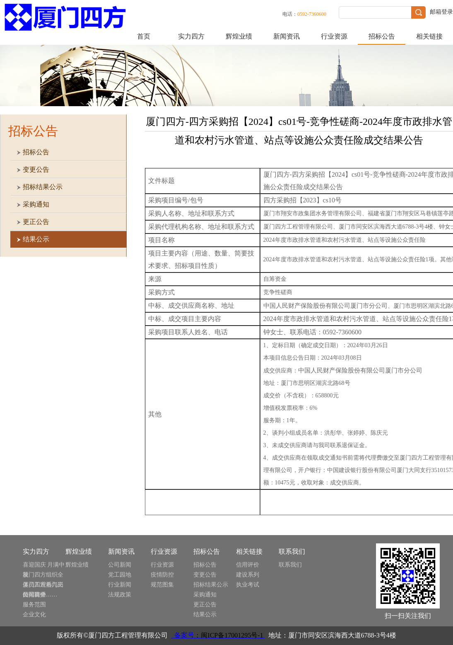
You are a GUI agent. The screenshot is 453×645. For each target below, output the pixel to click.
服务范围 (34, 604)
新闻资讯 (286, 36)
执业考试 (247, 585)
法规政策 (119, 594)
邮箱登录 (441, 12)
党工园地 (119, 575)
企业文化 (34, 614)
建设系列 (247, 575)
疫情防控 (162, 575)
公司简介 (34, 594)
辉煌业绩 (239, 36)
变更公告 (205, 575)
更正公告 (205, 604)
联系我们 (290, 565)
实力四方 (191, 36)
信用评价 (247, 565)
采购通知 (205, 594)
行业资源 (334, 36)
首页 (143, 36)
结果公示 (205, 614)
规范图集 (162, 585)
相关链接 (429, 36)
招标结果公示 (210, 585)
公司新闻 (119, 565)
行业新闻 (119, 585)
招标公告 (382, 36)
